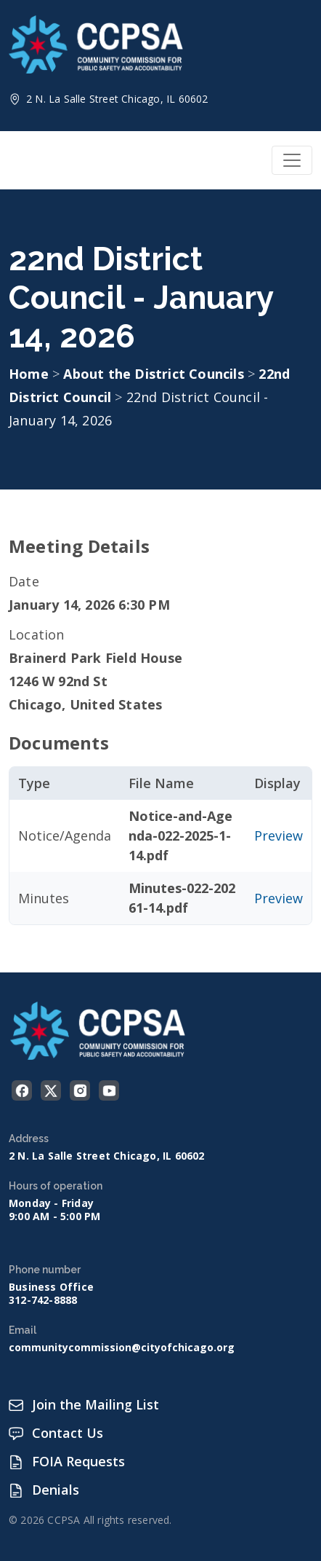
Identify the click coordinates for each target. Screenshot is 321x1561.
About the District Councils (155, 373)
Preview (278, 835)
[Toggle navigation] (292, 160)
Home (29, 373)
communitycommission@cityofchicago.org (122, 1347)
